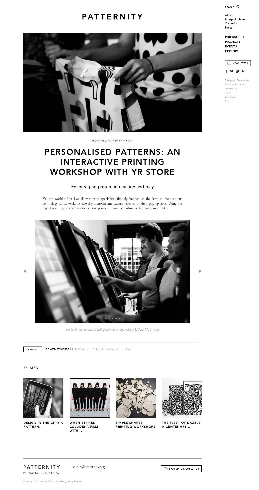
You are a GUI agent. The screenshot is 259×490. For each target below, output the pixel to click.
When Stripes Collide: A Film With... (84, 427)
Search (229, 7)
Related (31, 368)
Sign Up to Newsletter (184, 469)
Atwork (77, 481)
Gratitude (230, 96)
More (229, 101)
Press (229, 27)
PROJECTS (233, 41)
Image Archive (235, 19)
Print (118, 349)
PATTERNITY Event (80, 349)
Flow (227, 92)
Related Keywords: (58, 349)
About (229, 15)
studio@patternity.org (88, 467)
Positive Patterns (234, 84)
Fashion (127, 349)
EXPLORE (232, 51)
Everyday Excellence (237, 80)
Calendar (231, 23)
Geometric (231, 88)
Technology (108, 349)
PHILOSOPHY (235, 37)
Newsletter (240, 63)
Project (96, 349)
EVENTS (231, 46)
